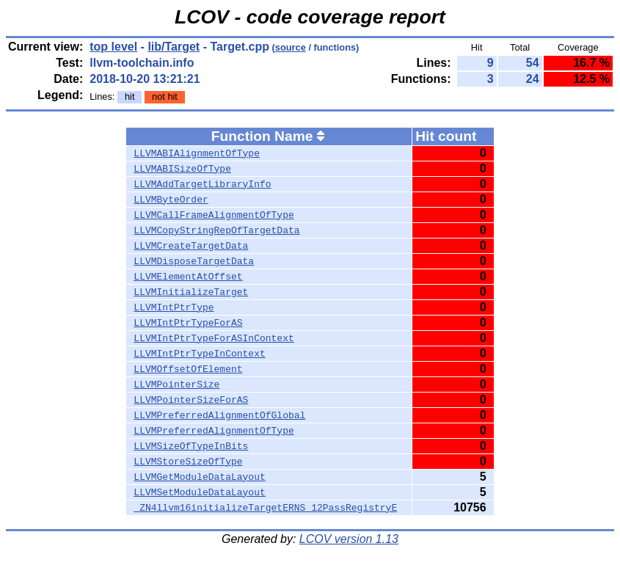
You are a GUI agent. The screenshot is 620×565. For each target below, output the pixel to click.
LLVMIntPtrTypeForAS (188, 322)
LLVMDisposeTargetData (194, 261)
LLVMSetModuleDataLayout (199, 492)
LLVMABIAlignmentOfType (197, 153)
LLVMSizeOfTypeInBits (191, 446)
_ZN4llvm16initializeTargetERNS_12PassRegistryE (265, 507)
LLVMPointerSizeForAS (191, 400)
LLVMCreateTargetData (191, 245)
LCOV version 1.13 (348, 539)
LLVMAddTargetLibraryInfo (202, 184)
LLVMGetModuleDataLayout (199, 477)
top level (113, 46)
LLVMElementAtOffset (188, 276)
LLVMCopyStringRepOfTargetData (216, 230)
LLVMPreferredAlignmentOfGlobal (219, 415)
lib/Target (173, 46)
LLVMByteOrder (171, 199)
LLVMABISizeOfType (182, 168)
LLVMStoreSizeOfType (188, 461)
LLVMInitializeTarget (191, 292)
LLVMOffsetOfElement (188, 369)
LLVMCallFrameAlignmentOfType (213, 215)
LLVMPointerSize (176, 384)
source (290, 47)
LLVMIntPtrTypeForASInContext (213, 338)
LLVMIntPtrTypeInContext (199, 353)
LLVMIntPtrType (174, 307)
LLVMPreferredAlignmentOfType (213, 430)
